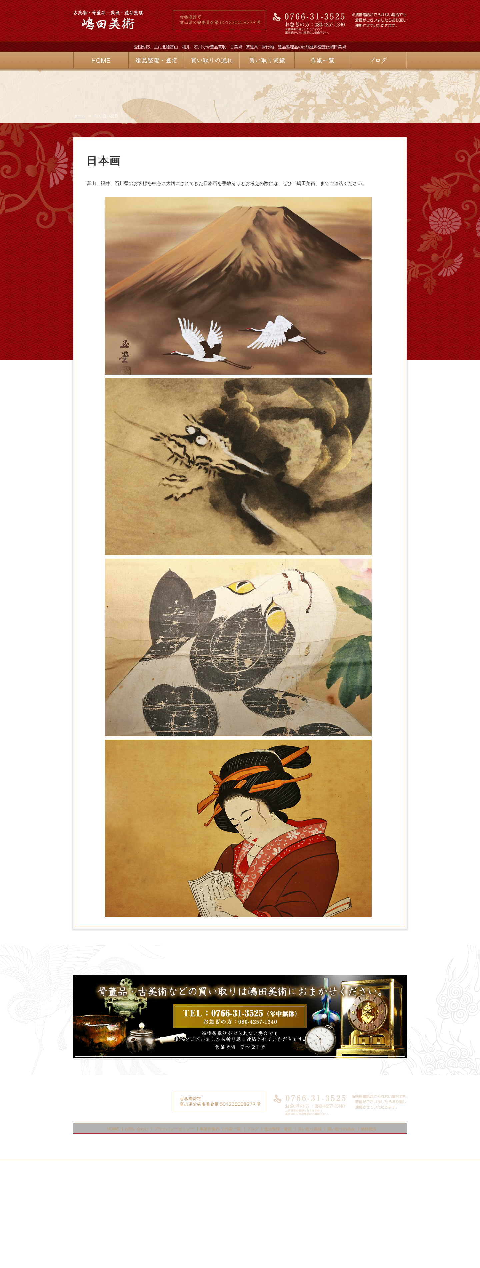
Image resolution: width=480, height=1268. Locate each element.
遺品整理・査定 (278, 1220)
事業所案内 (210, 1220)
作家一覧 (233, 1220)
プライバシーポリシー (174, 1220)
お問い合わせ (137, 1220)
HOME (113, 1220)
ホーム (79, 207)
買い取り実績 (310, 1220)
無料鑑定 (369, 1220)
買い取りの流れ (341, 1220)
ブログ (253, 1220)
